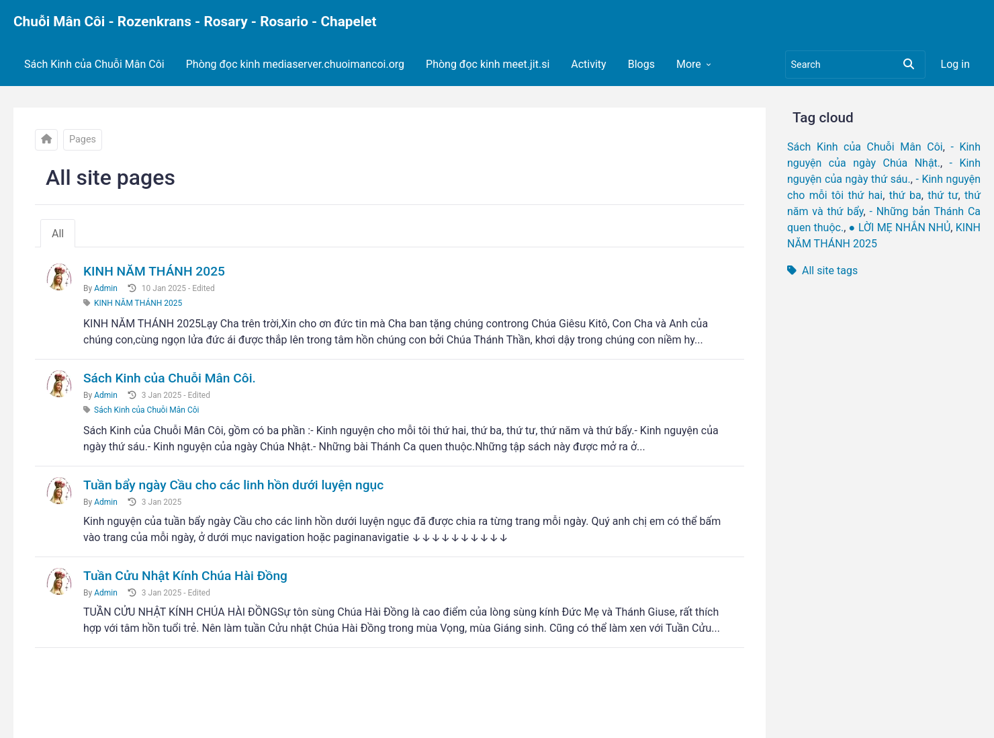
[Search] (855, 64)
